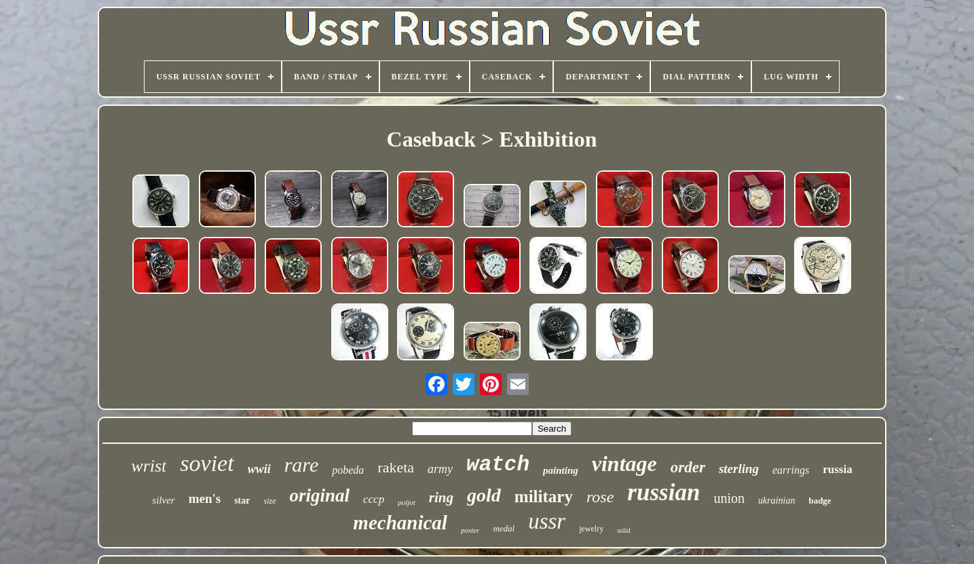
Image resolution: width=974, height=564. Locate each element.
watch (497, 464)
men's (205, 498)
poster (470, 530)
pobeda (348, 470)
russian (663, 492)
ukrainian (776, 500)
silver (163, 500)
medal (503, 528)
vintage (624, 463)
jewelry (591, 528)
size (270, 501)
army (440, 469)
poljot (406, 502)
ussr (546, 521)
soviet (206, 463)
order (688, 467)
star (242, 500)
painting (560, 470)
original (320, 495)
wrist (148, 466)
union (729, 498)
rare (301, 464)
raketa (395, 467)
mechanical (400, 522)
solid (623, 530)
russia (837, 469)
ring (441, 497)
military (543, 496)
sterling (739, 469)
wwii (259, 469)
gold (484, 495)
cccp (373, 499)
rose (600, 497)
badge (819, 500)
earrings (790, 470)
